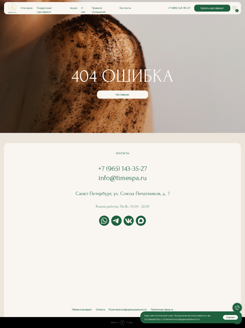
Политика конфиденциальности (128, 309)
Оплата (100, 309)
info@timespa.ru (122, 178)
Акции (73, 8)
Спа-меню (26, 8)
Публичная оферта (162, 309)
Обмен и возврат (82, 309)
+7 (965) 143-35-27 (179, 8)
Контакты (125, 8)
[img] (12, 8)
